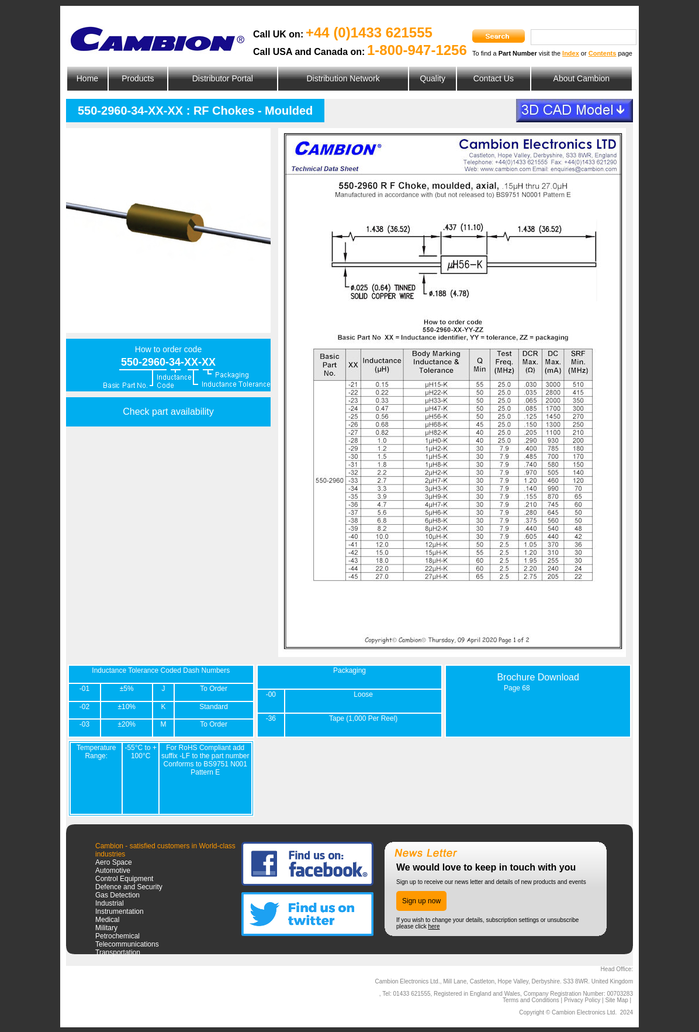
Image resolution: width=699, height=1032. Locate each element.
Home (87, 78)
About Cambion (581, 78)
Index (570, 53)
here (434, 926)
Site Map (616, 1000)
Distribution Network (342, 78)
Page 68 (517, 688)
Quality (432, 78)
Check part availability (168, 412)
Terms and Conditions (531, 1000)
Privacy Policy (582, 1000)
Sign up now (421, 901)
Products (138, 78)
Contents (603, 53)
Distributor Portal (222, 78)
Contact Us (493, 78)
